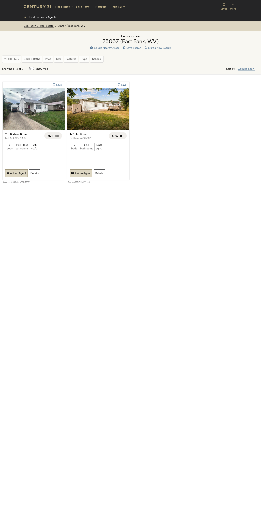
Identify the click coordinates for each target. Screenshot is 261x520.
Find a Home (62, 6)
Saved (223, 6)
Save (57, 85)
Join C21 (117, 6)
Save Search (132, 48)
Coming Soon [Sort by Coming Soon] (246, 69)
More (233, 6)
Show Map (42, 69)
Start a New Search (158, 48)
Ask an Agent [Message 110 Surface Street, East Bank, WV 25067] (16, 173)
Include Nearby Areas (104, 48)
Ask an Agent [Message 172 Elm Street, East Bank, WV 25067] (81, 173)
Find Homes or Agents (40, 17)
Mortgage (100, 6)
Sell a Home (82, 6)
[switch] (31, 68)
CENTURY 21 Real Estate (39, 26)
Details (34, 173)
